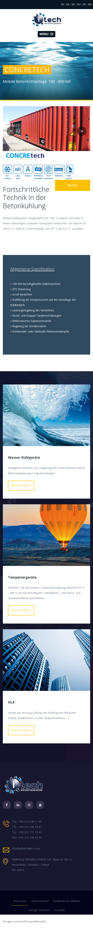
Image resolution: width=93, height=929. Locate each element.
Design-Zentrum (39, 910)
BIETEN (72, 185)
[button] (46, 34)
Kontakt (59, 910)
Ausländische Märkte (66, 901)
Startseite (19, 901)
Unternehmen (40, 901)
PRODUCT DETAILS (21, 485)
